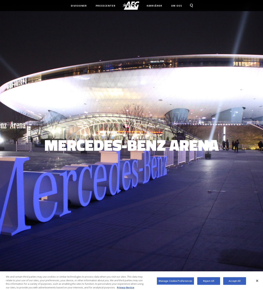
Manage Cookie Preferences (175, 281)
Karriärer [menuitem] (154, 5)
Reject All (208, 281)
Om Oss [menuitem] (176, 5)
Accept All (235, 281)
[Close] (257, 282)
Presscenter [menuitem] (105, 5)
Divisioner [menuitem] (79, 5)
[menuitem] (131, 5)
